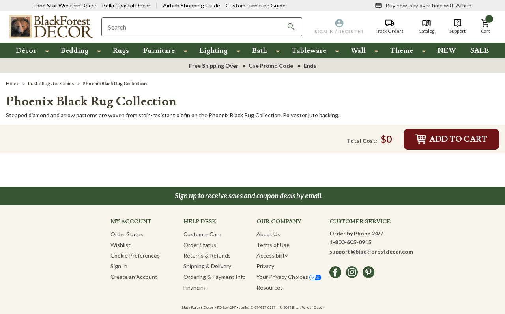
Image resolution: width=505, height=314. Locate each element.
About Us (268, 234)
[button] (485, 26)
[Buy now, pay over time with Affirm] (423, 5)
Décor (26, 50)
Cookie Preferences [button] (135, 255)
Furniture (159, 50)
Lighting (213, 50)
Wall (358, 50)
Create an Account (133, 276)
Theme (401, 50)
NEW (447, 50)
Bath (259, 50)
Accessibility (272, 255)
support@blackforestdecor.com (371, 251)
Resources (269, 287)
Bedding (74, 50)
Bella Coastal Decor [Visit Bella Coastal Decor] (126, 5)
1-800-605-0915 (350, 242)
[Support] (457, 26)
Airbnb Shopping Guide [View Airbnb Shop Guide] (191, 5)
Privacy (265, 266)
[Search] (291, 27)
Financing (195, 287)
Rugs (121, 50)
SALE (479, 50)
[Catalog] (426, 26)
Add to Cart (451, 139)
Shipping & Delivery (207, 266)
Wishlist (120, 244)
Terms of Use (273, 244)
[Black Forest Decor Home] (50, 26)
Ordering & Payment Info (214, 276)
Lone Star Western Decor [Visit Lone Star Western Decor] (65, 5)
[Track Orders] (389, 26)
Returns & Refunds (207, 255)
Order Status (126, 234)
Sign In (118, 266)
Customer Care (202, 234)
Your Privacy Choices (288, 276)
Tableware (309, 50)
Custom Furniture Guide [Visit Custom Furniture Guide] (256, 5)
